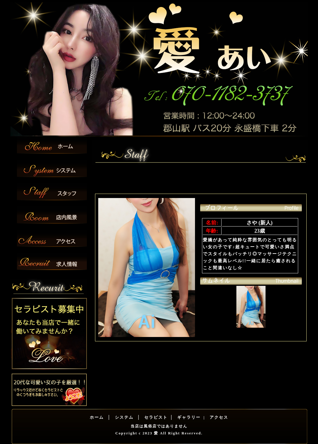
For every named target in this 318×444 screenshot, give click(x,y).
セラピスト (155, 417)
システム (123, 417)
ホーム (97, 417)
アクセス (218, 417)
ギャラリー (188, 417)
